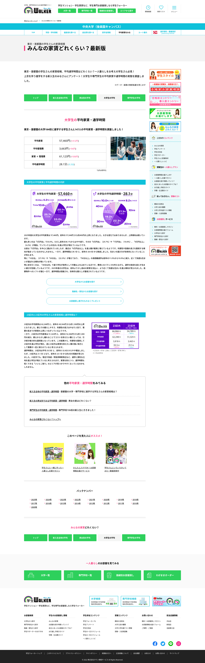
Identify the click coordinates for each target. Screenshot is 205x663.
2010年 (133, 503)
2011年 (119, 503)
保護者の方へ (106, 653)
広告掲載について (122, 653)
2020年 (105, 499)
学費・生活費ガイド (161, 191)
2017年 (34, 503)
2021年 (91, 499)
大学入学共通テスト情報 (163, 210)
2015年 (62, 503)
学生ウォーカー (37, 599)
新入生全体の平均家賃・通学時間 (45, 392)
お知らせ (147, 653)
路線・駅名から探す (161, 240)
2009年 (34, 507)
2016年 (48, 503)
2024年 (48, 499)
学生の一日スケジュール (91, 631)
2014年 (76, 503)
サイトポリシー (91, 653)
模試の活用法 (159, 204)
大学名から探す (159, 233)
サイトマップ (174, 653)
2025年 (34, 499)
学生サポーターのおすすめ (33, 631)
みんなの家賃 (159, 146)
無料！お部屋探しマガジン (163, 227)
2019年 (119, 499)
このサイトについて (54, 653)
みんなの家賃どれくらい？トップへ (46, 419)
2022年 (76, 499)
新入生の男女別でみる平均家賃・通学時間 (49, 401)
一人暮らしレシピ (160, 162)
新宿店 (169, 624)
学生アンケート (159, 149)
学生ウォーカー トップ (31, 21)
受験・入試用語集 (160, 214)
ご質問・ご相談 (147, 628)
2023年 (62, 499)
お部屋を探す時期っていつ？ (164, 181)
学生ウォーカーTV (89, 621)
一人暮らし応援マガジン (163, 178)
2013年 (91, 503)
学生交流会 (158, 152)
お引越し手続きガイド (162, 188)
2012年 (105, 503)
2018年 (133, 499)
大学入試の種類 (159, 207)
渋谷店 (169, 621)
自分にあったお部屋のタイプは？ (166, 184)
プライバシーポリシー (73, 653)
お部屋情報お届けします (163, 175)
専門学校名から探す (161, 236)
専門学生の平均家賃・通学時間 (44, 410)
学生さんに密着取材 (161, 158)
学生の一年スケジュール (91, 635)
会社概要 (136, 653)
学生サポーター (159, 155)
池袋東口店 (170, 628)
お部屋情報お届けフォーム (163, 230)
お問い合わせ (160, 653)
